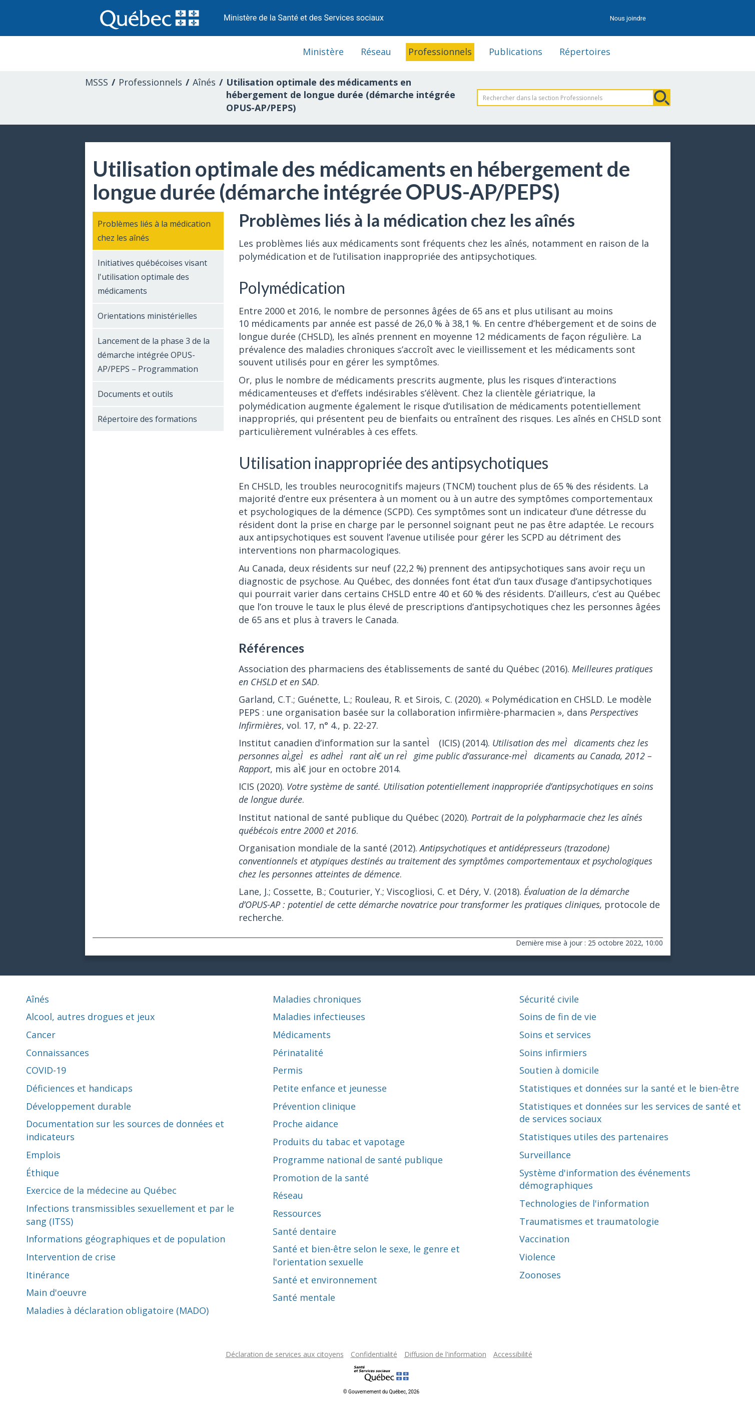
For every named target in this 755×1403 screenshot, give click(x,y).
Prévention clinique (314, 1106)
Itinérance (48, 1275)
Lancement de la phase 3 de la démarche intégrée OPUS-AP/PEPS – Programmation (154, 354)
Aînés (204, 82)
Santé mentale (304, 1297)
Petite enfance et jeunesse (330, 1088)
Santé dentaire (304, 1231)
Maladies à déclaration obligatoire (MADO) (117, 1310)
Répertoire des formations (147, 418)
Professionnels (440, 52)
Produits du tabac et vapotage (339, 1142)
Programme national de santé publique (358, 1160)
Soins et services (555, 1035)
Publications (515, 52)
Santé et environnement (325, 1280)
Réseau (376, 52)
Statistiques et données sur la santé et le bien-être (629, 1088)
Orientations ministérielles (147, 315)
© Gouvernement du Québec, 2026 (381, 1391)
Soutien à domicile (559, 1070)
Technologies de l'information (584, 1203)
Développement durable (78, 1106)
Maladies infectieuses (319, 1017)
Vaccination (544, 1239)
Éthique (42, 1173)
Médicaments (302, 1035)
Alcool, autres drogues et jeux (90, 1017)
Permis (288, 1070)
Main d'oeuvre (56, 1292)
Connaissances (57, 1053)
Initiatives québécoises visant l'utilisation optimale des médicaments (152, 276)
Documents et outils (135, 393)
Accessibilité (512, 1354)
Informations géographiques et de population (125, 1239)
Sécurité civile (549, 999)
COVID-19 (46, 1070)
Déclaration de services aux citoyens (285, 1354)
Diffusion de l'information (445, 1354)
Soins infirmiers (553, 1053)
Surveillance (545, 1155)
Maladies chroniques (317, 999)
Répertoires (584, 52)
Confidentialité (374, 1354)
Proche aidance (305, 1124)
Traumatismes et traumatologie (589, 1221)
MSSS (96, 82)
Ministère (323, 52)
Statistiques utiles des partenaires (593, 1137)
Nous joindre (628, 18)
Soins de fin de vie (557, 1017)
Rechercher (661, 97)
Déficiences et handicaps (79, 1088)
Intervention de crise (71, 1257)
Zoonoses (540, 1275)
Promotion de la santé (321, 1178)
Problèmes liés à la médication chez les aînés (154, 230)
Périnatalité (298, 1053)
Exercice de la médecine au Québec (101, 1190)
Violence (537, 1257)
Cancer (41, 1035)
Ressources (297, 1213)
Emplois (43, 1155)
